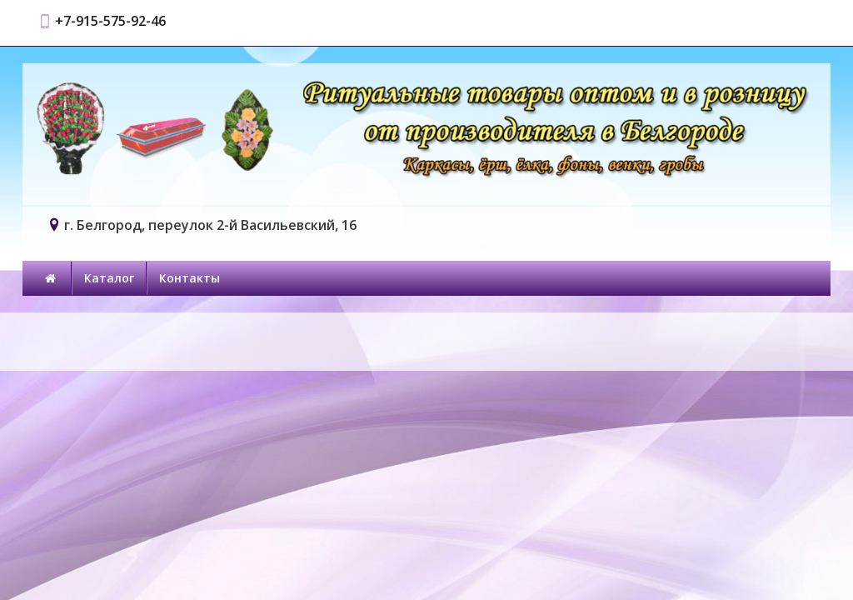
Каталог (109, 278)
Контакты (189, 278)
